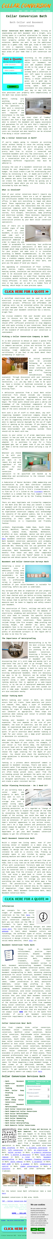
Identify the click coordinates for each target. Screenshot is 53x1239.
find (10, 1027)
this (31, 940)
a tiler (26, 1157)
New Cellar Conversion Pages (15, 1220)
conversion (42, 557)
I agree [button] (34, 1229)
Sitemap (3, 1220)
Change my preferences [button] (38, 1233)
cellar (5, 144)
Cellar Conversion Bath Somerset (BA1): (21, 31)
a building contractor (37, 1148)
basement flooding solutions (38, 1159)
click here (7, 929)
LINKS (26, 11)
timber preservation (29, 1166)
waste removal (16, 1162)
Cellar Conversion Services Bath (23, 1076)
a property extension (41, 1152)
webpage (5, 931)
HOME (20, 11)
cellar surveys (14, 1152)
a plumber (25, 1164)
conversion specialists (26, 541)
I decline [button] (41, 1229)
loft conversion (15, 1150)
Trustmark (38, 492)
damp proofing (8, 1148)
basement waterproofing (20, 965)
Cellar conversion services (23, 1051)
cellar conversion (43, 79)
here (28, 915)
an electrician (41, 1150)
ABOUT (32, 11)
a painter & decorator (21, 1155)
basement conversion (41, 1014)
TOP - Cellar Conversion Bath (15, 1201)
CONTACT (38, 11)
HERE (21, 1012)
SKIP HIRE (6, 1164)
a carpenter (37, 1162)
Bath (4, 539)
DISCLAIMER (46, 11)
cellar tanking (15, 979)
